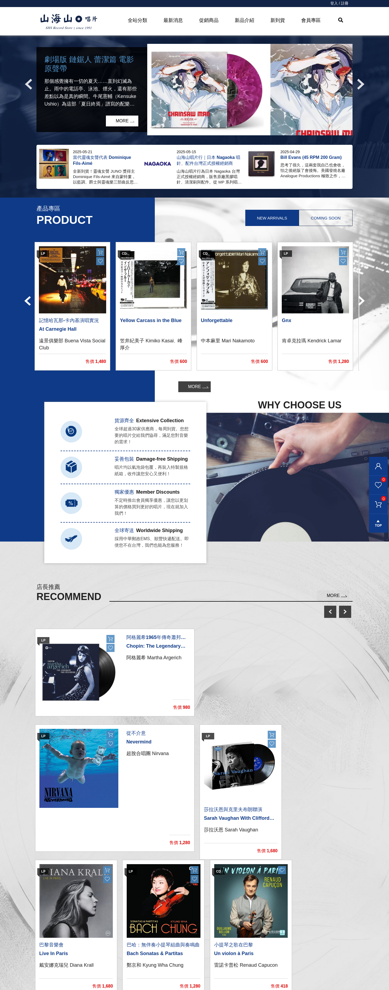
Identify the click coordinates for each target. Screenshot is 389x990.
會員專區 (311, 20)
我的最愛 (377, 480)
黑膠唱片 (122, 922)
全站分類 (137, 20)
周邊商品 (122, 966)
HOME (69, 22)
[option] (194, 90)
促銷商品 (209, 20)
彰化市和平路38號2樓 (301, 934)
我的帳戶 (204, 922)
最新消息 (173, 20)
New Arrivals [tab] (271, 218)
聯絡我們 (204, 933)
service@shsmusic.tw (308, 945)
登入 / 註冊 (339, 3)
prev (330, 612)
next (345, 612)
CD (116, 933)
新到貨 (277, 20)
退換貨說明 (206, 977)
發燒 (117, 944)
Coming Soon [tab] (325, 218)
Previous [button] (28, 84)
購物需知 (204, 955)
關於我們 (286, 922)
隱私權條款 (206, 966)
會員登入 (378, 466)
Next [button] (360, 84)
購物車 (377, 499)
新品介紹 (244, 20)
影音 (117, 955)
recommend (127, 977)
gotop (378, 523)
